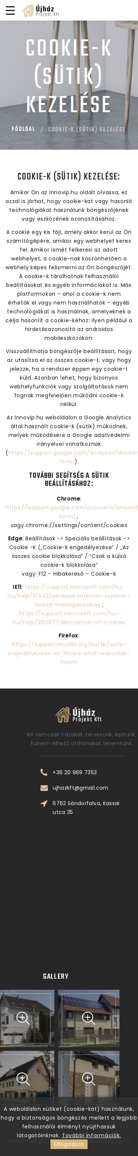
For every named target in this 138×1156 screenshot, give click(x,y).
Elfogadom (69, 1144)
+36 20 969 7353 (106, 772)
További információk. (91, 1135)
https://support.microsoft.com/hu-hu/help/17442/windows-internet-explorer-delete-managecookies (69, 595)
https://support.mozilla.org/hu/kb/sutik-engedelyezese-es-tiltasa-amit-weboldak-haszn (69, 653)
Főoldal (23, 129)
